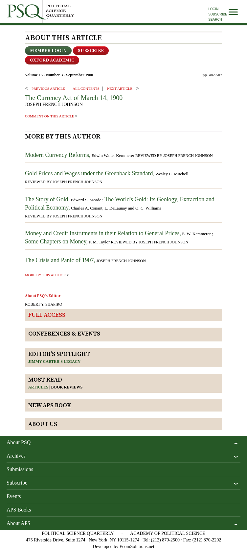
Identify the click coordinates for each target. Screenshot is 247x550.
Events (14, 496)
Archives (16, 456)
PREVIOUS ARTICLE (48, 88)
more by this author (45, 275)
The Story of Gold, (47, 199)
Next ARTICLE (119, 88)
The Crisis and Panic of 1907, (60, 260)
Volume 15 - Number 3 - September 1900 (59, 75)
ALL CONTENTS (86, 88)
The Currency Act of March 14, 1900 (74, 97)
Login (213, 9)
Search (215, 19)
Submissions (20, 469)
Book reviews (67, 387)
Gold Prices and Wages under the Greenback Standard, (89, 173)
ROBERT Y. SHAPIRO (43, 304)
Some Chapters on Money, (56, 241)
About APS (18, 523)
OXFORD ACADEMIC (52, 60)
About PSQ (19, 442)
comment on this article (49, 116)
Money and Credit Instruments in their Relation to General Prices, (103, 233)
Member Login (48, 51)
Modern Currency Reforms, (57, 155)
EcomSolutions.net (137, 546)
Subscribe (217, 14)
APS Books (19, 509)
